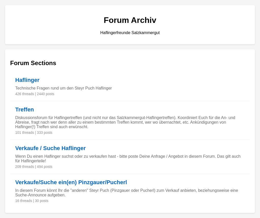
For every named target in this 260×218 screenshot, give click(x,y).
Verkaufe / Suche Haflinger (50, 148)
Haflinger (27, 80)
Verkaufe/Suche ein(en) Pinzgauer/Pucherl (71, 182)
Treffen (24, 109)
